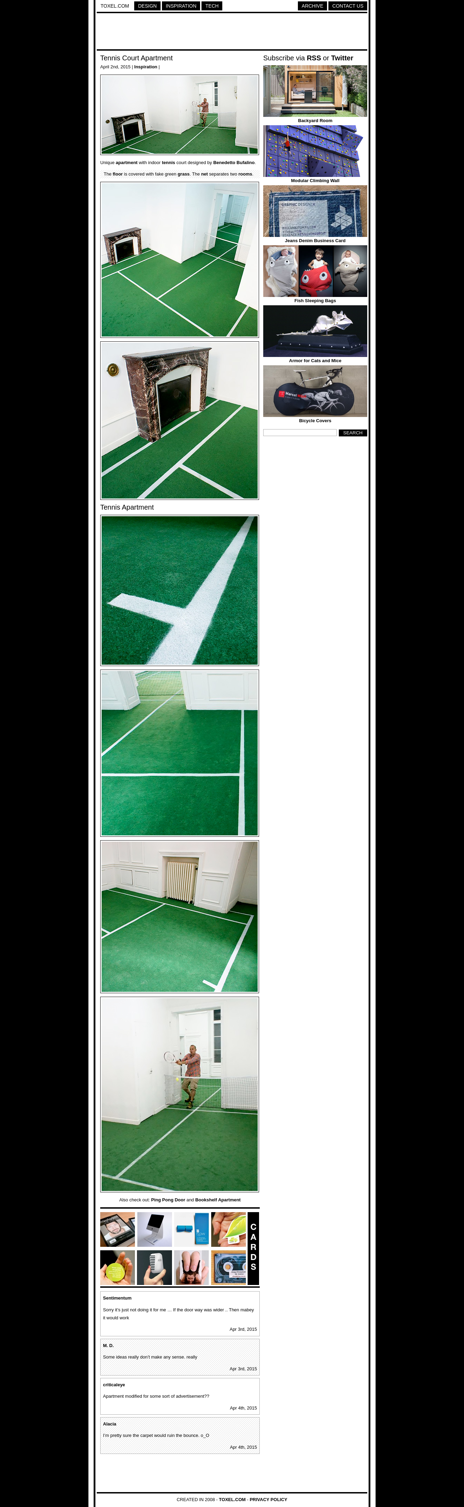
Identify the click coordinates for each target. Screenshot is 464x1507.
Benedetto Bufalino (234, 162)
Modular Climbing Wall (315, 180)
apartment (127, 162)
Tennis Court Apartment (136, 58)
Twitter (342, 58)
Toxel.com (115, 6)
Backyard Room (315, 120)
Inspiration (181, 6)
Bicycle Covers (315, 420)
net (204, 174)
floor (118, 174)
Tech (211, 6)
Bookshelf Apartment (218, 1199)
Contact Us (347, 6)
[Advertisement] (232, 32)
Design (147, 6)
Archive (312, 6)
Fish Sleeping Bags (315, 300)
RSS (314, 58)
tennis (168, 162)
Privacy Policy (268, 1499)
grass (184, 174)
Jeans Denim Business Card (315, 240)
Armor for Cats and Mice (315, 360)
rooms (245, 174)
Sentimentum (117, 1298)
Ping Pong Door (168, 1199)
